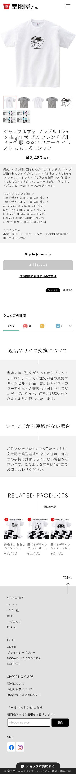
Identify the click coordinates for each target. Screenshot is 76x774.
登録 (60, 722)
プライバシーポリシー (21, 653)
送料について (15, 684)
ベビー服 (13, 610)
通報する (68, 290)
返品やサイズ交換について (24, 695)
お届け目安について (20, 689)
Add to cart (38, 265)
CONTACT (13, 664)
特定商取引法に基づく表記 (24, 658)
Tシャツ (12, 605)
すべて (11, 326)
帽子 (10, 616)
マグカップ (14, 622)
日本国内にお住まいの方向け (38, 276)
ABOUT (11, 647)
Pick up (11, 627)
